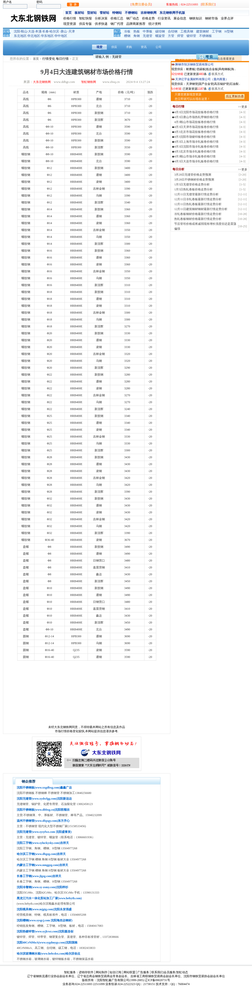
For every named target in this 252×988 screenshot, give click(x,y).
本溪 (38, 31)
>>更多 (242, 106)
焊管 (180, 36)
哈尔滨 (54, 31)
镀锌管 (191, 36)
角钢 (136, 36)
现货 (99, 47)
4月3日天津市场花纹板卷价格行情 (196, 127)
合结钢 (172, 31)
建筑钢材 (202, 31)
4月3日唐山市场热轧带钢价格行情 (196, 117)
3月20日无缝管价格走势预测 (192, 174)
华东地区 (47, 36)
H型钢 (228, 31)
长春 (45, 31)
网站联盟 (129, 972)
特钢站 (117, 13)
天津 (71, 31)
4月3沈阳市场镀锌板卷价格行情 (195, 136)
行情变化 (49, 59)
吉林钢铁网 (149, 13)
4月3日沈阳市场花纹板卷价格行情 (196, 112)
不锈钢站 (131, 13)
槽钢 (127, 36)
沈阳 (17, 31)
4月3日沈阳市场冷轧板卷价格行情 (196, 146)
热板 (136, 31)
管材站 (104, 13)
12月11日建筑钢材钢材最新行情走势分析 (200, 209)
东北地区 (20, 36)
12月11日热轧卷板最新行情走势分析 (197, 204)
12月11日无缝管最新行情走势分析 (196, 194)
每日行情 (62, 59)
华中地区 (60, 36)
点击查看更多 (226, 59)
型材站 (92, 13)
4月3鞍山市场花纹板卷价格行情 (195, 122)
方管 (171, 36)
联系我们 (208, 4)
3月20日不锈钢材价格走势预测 (194, 179)
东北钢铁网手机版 (172, 13)
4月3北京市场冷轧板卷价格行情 (195, 151)
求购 (129, 47)
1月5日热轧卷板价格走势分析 (193, 189)
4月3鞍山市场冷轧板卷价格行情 (195, 156)
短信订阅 (115, 972)
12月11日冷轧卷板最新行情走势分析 (197, 199)
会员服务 (169, 972)
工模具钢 (186, 31)
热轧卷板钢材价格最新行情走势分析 (197, 219)
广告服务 (143, 972)
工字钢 (216, 31)
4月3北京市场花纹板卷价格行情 (195, 132)
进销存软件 (86, 972)
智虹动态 (182, 972)
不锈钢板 (205, 36)
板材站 (79, 13)
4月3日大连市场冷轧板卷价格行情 (196, 161)
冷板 (127, 31)
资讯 (144, 47)
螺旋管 (160, 36)
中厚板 (147, 31)
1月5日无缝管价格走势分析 (192, 184)
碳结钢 (160, 31)
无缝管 (147, 36)
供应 (114, 47)
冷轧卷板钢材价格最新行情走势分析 (197, 214)
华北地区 (33, 36)
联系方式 (217, 74)
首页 (68, 13)
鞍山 (24, 31)
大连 (31, 31)
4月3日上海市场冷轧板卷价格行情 (196, 141)
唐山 (64, 31)
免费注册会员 (141, 4)
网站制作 (102, 972)
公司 (158, 47)
